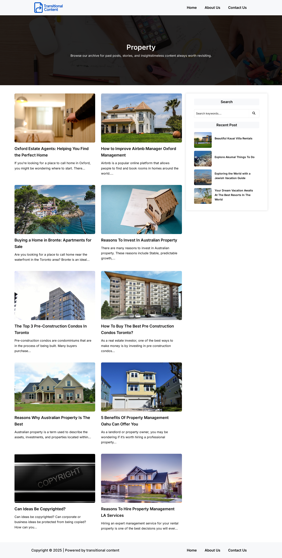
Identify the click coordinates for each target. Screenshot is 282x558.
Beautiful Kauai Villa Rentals (233, 138)
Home (192, 7)
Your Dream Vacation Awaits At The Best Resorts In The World (234, 195)
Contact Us (237, 7)
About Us (212, 7)
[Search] (221, 113)
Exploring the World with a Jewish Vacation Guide (232, 176)
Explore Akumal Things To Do (235, 157)
